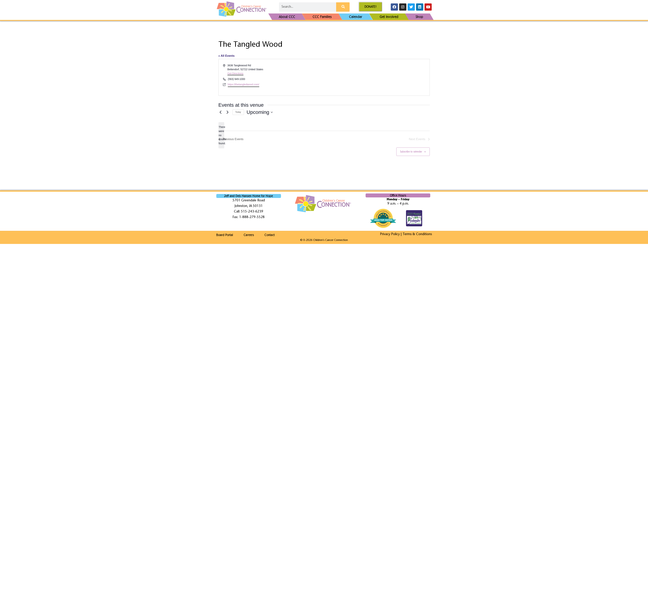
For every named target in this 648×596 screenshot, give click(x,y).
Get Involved (389, 17)
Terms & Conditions (417, 234)
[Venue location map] (376, 77)
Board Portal (224, 235)
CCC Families (322, 17)
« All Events (226, 55)
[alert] (221, 135)
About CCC (287, 17)
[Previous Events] (220, 112)
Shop (419, 17)
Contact (270, 235)
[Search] (343, 7)
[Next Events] (227, 112)
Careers (249, 235)
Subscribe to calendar (411, 151)
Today (238, 112)
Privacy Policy (390, 234)
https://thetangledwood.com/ (243, 84)
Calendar (355, 17)
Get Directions (235, 73)
